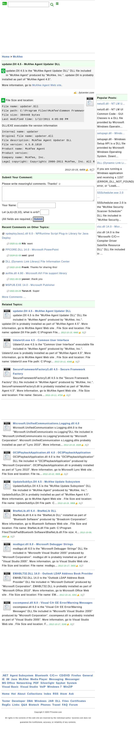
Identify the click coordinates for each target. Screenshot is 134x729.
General (88, 678)
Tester (6, 704)
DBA (30, 704)
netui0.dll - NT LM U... (111, 103)
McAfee (18, 56)
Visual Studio (29, 690)
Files (65, 704)
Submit (38, 222)
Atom (63, 697)
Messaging (56, 682)
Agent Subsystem (21, 678)
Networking (24, 686)
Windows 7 (54, 690)
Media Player (38, 682)
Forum (73, 708)
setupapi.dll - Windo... (111, 133)
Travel (56, 708)
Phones (46, 708)
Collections (34, 697)
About (21, 697)
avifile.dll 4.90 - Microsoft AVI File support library (36, 276)
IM (8, 682)
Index (47, 697)
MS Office (8, 686)
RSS (56, 697)
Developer (18, 704)
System (72, 686)
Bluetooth (41, 678)
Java (14, 682)
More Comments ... (14, 300)
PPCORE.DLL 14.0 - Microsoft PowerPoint (32, 252)
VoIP (43, 690)
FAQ (65, 708)
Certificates (78, 704)
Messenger (72, 682)
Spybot (60, 686)
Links (16, 708)
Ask (71, 697)
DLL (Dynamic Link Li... (112, 163)
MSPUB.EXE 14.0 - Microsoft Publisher (30, 288)
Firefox (76, 678)
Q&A (24, 708)
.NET (5, 678)
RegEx (6, 708)
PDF (36, 686)
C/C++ (54, 678)
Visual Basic (10, 690)
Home (6, 56)
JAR (51, 704)
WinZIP (68, 690)
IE (3, 682)
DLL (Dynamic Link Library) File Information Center (38, 264)
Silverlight (47, 686)
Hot (13, 697)
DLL (58, 704)
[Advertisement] (48, 31)
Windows (41, 704)
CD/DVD (64, 678)
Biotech (34, 708)
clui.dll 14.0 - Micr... (109, 226)
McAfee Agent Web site (46, 85)
